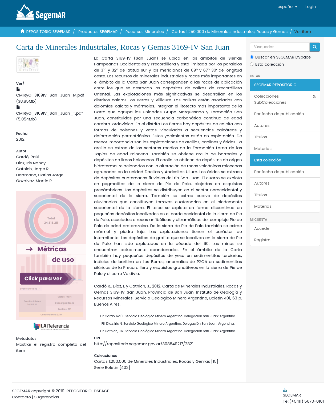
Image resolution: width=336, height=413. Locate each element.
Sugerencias (46, 397)
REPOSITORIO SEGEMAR (48, 31)
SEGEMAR (21, 391)
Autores (262, 125)
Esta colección (267, 64)
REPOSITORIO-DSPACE (88, 391)
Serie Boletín (106, 367)
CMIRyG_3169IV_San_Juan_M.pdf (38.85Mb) (50, 95)
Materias (263, 148)
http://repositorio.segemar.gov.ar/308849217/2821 (143, 344)
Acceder (262, 228)
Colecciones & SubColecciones (285, 99)
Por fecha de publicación (279, 113)
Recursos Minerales (145, 31)
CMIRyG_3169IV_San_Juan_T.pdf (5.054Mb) (49, 113)
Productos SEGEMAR (98, 31)
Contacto (21, 397)
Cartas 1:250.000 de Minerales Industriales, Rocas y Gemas (230, 31)
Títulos (260, 137)
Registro (262, 240)
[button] (287, 6)
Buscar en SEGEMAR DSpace (280, 57)
